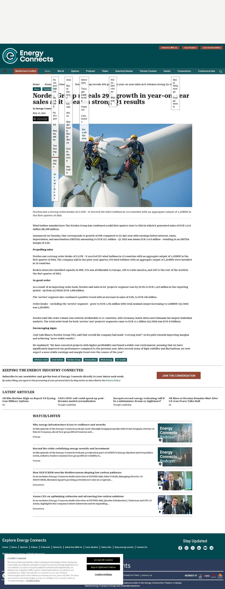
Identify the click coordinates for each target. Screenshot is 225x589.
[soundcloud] (211, 548)
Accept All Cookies (103, 560)
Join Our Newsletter (211, 48)
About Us (57, 547)
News (47, 71)
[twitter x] (193, 548)
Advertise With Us (169, 48)
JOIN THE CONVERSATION (178, 375)
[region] (63, 569)
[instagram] (186, 548)
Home (36, 84)
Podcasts (45, 547)
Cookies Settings (131, 575)
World (61, 71)
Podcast (90, 71)
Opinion (75, 71)
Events (167, 71)
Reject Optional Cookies (103, 567)
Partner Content (148, 71)
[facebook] (180, 548)
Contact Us (142, 547)
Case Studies (190, 48)
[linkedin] (199, 548)
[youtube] (205, 548)
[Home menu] (5, 71)
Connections (184, 71)
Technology (63, 84)
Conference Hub (206, 71)
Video (105, 71)
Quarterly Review (124, 71)
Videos (34, 547)
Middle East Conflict (25, 71)
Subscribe (106, 547)
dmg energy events (124, 547)
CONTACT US (146, 576)
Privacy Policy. (113, 380)
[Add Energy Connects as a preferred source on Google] (41, 118)
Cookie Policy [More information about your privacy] (33, 581)
